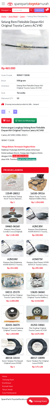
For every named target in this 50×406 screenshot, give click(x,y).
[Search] (20, 10)
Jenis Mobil (13, 16)
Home (3, 16)
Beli (6, 120)
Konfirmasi (6, 383)
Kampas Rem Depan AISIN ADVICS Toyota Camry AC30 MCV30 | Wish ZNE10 (38, 265)
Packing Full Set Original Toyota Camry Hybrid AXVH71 (12, 297)
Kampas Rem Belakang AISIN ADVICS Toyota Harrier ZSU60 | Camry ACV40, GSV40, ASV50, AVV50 (37, 233)
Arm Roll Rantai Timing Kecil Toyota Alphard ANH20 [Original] (12, 198)
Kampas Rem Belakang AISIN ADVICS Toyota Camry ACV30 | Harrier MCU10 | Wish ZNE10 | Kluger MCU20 (12, 266)
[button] (46, 10)
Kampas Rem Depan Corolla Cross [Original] (12, 230)
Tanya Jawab (7, 389)
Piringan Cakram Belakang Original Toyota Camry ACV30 (12, 330)
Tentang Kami (8, 379)
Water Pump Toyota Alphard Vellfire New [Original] (37, 198)
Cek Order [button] (39, 10)
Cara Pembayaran (9, 393)
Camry (22, 16)
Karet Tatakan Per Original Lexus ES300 (38, 362)
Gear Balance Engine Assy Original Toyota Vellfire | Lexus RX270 (37, 297)
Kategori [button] (6, 10)
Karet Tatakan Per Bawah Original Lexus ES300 (12, 362)
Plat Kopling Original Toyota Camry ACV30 (37, 329)
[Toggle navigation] (3, 3)
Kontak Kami (7, 386)
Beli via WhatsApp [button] (25, 120)
